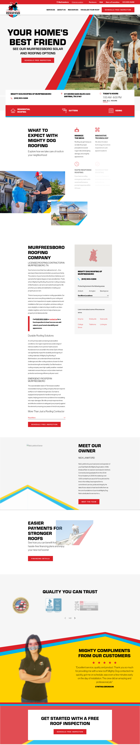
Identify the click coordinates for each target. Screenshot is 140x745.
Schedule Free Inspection (118, 10)
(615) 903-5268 (21, 98)
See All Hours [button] (110, 101)
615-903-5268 (128, 2)
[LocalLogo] (13, 10)
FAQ (101, 2)
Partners (93, 2)
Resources (73, 10)
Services (50, 10)
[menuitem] (50, 10)
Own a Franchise (113, 2)
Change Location (77, 2)
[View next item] (75, 618)
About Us (61, 10)
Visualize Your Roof (90, 10)
